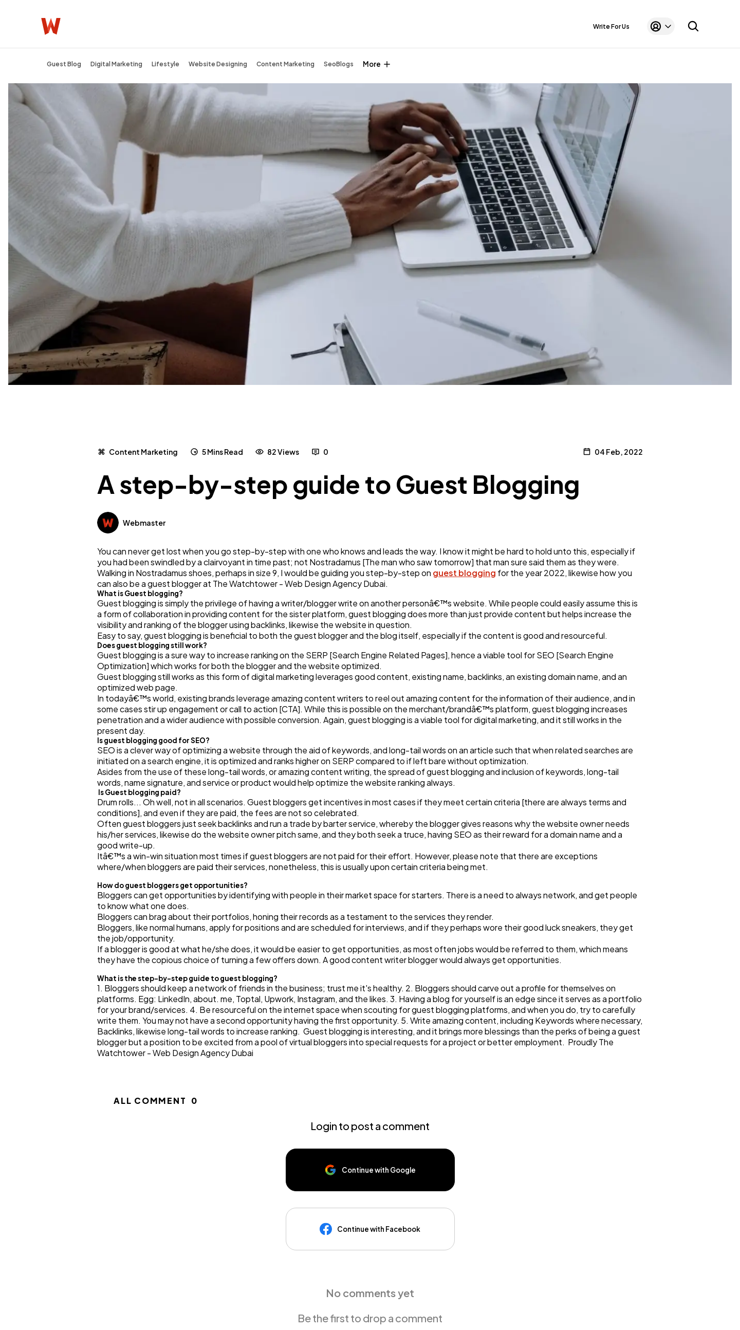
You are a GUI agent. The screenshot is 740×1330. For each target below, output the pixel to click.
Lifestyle (165, 64)
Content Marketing (285, 64)
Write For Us (611, 26)
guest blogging (464, 572)
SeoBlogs (339, 64)
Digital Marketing (116, 64)
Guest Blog (64, 64)
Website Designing (218, 64)
